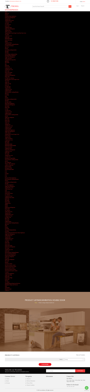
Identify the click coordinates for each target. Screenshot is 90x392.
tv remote (7, 272)
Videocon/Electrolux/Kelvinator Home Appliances (15, 232)
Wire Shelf (7, 62)
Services (6, 280)
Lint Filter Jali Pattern (9, 45)
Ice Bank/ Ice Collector (9, 78)
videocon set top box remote (10, 266)
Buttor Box (7, 199)
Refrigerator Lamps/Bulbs (10, 158)
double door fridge (8, 277)
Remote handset (8, 166)
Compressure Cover (9, 139)
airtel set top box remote (9, 267)
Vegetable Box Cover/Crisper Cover (12, 79)
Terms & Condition (30, 385)
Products (6, 14)
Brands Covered (8, 289)
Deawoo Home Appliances (10, 255)
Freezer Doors (8, 135)
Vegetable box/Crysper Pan (10, 59)
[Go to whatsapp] (86, 388)
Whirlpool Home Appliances (10, 16)
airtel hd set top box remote (10, 269)
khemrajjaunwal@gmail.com (13, 1)
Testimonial (7, 287)
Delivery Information (31, 380)
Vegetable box (8, 19)
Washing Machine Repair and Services (12, 283)
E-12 (6, 170)
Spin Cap (7, 47)
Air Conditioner (8, 162)
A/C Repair (7, 282)
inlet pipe (7, 51)
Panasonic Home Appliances (10, 177)
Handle (6, 41)
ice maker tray (8, 86)
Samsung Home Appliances (10, 55)
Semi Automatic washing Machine (11, 44)
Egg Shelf (7, 61)
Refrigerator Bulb (8, 168)
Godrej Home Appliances (10, 130)
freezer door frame (8, 40)
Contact (7, 378)
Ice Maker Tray (8, 217)
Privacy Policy (30, 383)
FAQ (6, 286)
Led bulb (6, 173)
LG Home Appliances (9, 184)
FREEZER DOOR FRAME (10, 145)
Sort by (61, 359)
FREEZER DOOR (8, 38)
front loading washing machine (11, 54)
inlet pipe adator (8, 102)
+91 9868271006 (54, 1)
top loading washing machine (10, 49)
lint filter (6, 183)
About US (7, 13)
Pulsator (6, 48)
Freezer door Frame (9, 193)
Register (82, 5)
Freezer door (7, 66)
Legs (6, 190)
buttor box (7, 65)
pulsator (6, 97)
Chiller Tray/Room (8, 138)
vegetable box (7, 124)
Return (7, 380)
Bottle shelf (7, 76)
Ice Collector (7, 194)
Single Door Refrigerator (10, 28)
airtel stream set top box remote (11, 270)
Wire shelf (7, 258)
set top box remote (8, 263)
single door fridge (8, 274)
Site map (8, 383)
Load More (45, 364)
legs (6, 64)
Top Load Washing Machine (10, 229)
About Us (29, 378)
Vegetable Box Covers (9, 20)
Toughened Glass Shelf (9, 197)
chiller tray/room (8, 31)
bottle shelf (7, 26)
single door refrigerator (9, 117)
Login (77, 5)
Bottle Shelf (7, 201)
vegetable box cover (9, 69)
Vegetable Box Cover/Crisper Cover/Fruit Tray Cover (15, 33)
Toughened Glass (8, 27)
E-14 (6, 172)
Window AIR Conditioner (10, 163)
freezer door (7, 121)
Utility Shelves (8, 132)
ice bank (6, 109)
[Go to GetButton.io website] (86, 390)
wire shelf (7, 23)
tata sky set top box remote (10, 265)
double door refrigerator (9, 259)
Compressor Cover (8, 196)
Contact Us (7, 290)
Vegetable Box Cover (9, 187)
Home (6, 12)
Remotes (6, 262)
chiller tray (7, 82)
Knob (6, 225)
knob (6, 96)
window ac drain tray (9, 165)
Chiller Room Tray (8, 189)
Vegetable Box (8, 30)
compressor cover (8, 21)
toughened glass (8, 73)
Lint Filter (7, 94)
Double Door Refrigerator (10, 17)
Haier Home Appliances (9, 103)
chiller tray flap (8, 83)
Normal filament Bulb (9, 169)
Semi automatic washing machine (11, 114)
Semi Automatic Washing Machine (12, 179)
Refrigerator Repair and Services (11, 284)
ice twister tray (8, 24)
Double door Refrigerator (10, 104)
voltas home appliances (9, 273)
